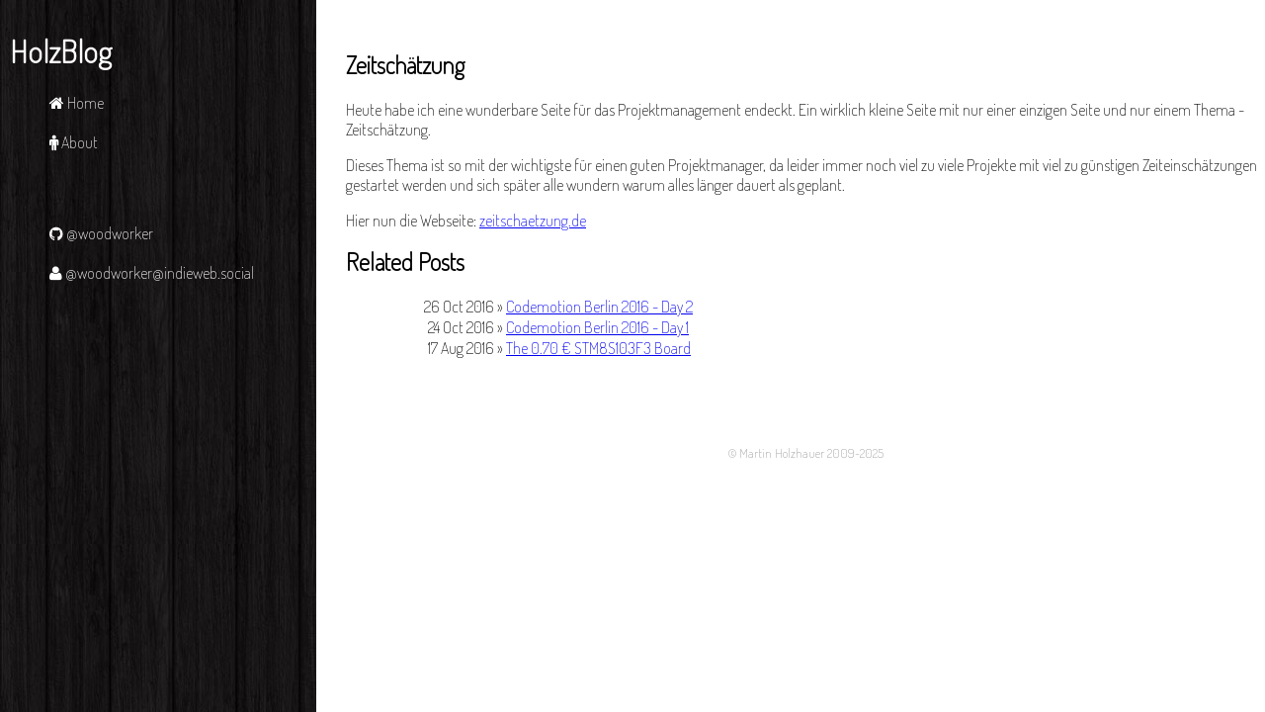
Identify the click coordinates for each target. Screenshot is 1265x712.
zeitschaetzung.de (532, 220)
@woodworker (101, 233)
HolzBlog (61, 51)
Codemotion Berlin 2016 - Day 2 (599, 306)
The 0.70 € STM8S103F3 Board (598, 348)
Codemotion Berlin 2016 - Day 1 (597, 327)
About (73, 142)
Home (76, 103)
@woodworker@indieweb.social (151, 273)
